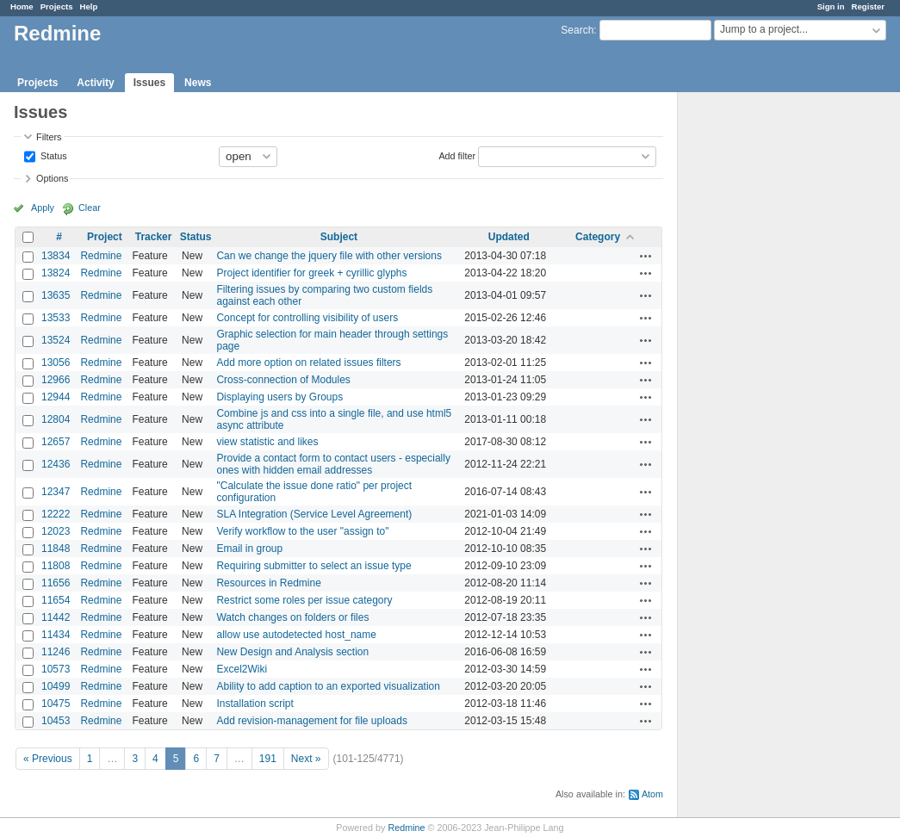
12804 (55, 419)
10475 (55, 704)
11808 (55, 566)
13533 (55, 318)
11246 (55, 652)
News (197, 83)
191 (267, 759)
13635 (55, 295)
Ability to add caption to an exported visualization (328, 686)
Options (52, 178)
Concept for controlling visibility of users (307, 318)
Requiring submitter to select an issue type (313, 566)
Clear (89, 207)
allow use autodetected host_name (296, 635)
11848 (55, 548)
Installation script (254, 704)
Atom (652, 794)
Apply (42, 207)
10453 (55, 721)
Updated (509, 237)
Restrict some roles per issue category (304, 600)
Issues (149, 83)
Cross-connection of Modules (283, 380)
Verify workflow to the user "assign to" (302, 531)
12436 (55, 464)
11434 (55, 635)
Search (577, 30)
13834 (55, 256)
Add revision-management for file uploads (311, 721)
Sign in (831, 6)
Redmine (100, 256)
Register (868, 6)
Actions (646, 256)
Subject (338, 237)
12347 (55, 492)
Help (89, 6)
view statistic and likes (267, 442)
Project (104, 237)
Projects (56, 6)
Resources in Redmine (268, 583)
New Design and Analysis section (292, 652)
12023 (55, 531)
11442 (55, 617)
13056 (55, 362)
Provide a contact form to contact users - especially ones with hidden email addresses (333, 464)
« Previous (47, 759)
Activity (95, 83)
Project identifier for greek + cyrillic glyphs (311, 273)
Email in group (249, 548)
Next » (306, 759)
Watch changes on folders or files (292, 617)
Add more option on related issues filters (308, 362)
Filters (48, 137)
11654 (55, 600)
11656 (55, 583)
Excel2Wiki (241, 669)
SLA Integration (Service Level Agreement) (314, 514)
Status (52, 155)
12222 (55, 514)
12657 (55, 442)
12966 (55, 380)
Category (597, 237)
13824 (55, 273)
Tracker (153, 237)
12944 (55, 397)
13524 (55, 340)
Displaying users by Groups (279, 397)
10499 (55, 686)
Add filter (456, 155)
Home (22, 6)
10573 (55, 669)
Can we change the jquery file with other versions (328, 256)
